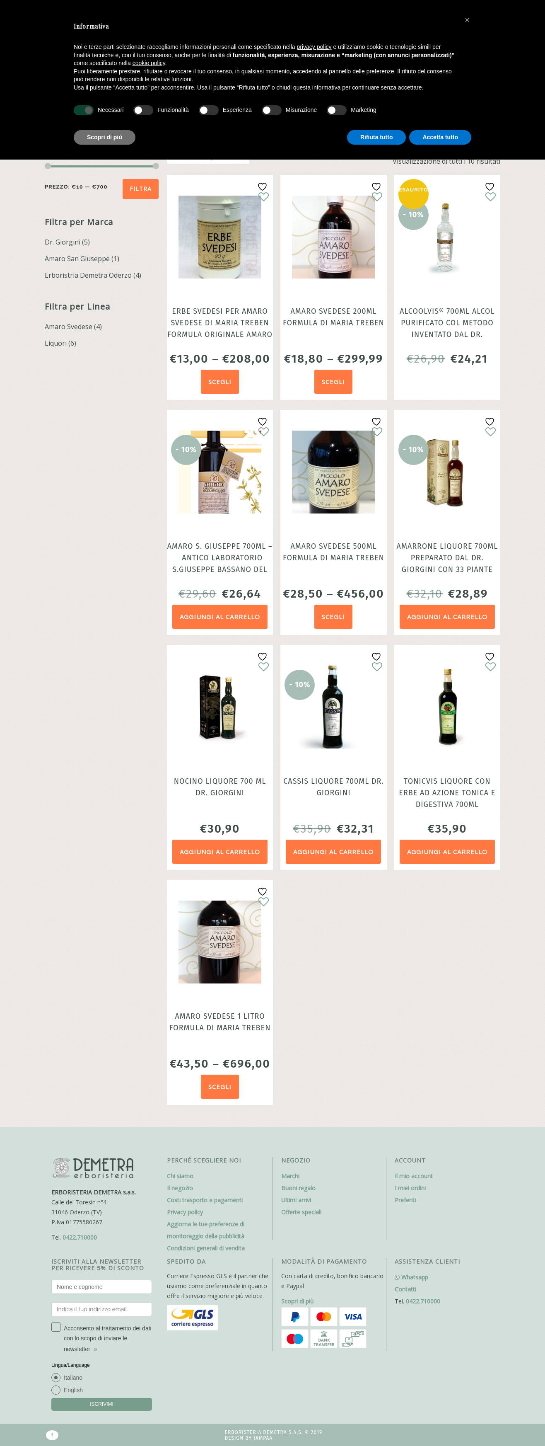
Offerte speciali (301, 1212)
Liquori (56, 343)
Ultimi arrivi (296, 1200)
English (73, 1390)
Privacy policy (185, 1212)
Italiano (73, 1377)
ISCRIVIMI (101, 1404)
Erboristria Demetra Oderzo (88, 275)
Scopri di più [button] (104, 137)
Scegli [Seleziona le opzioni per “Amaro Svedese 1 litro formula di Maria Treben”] (220, 1087)
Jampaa (262, 1438)
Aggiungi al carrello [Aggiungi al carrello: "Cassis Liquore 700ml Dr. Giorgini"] (333, 852)
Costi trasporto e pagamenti (205, 1200)
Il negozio (180, 1188)
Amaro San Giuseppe (77, 258)
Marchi (290, 1176)
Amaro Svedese (68, 326)
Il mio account (414, 1176)
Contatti (405, 1289)
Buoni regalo (298, 1188)
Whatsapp (411, 1277)
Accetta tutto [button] (440, 137)
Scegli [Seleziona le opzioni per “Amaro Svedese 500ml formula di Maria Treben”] (333, 617)
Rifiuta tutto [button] (376, 137)
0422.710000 (80, 1237)
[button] (467, 20)
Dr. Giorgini (62, 242)
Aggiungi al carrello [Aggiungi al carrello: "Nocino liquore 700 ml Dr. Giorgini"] (220, 852)
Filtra (141, 189)
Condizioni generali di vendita (206, 1248)
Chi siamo (180, 1176)
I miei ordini (410, 1188)
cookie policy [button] (149, 63)
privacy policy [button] (314, 47)
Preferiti (405, 1200)
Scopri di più (297, 1301)
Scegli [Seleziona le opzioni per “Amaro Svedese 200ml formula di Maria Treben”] (333, 382)
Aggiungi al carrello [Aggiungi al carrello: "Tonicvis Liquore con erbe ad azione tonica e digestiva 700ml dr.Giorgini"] (447, 852)
